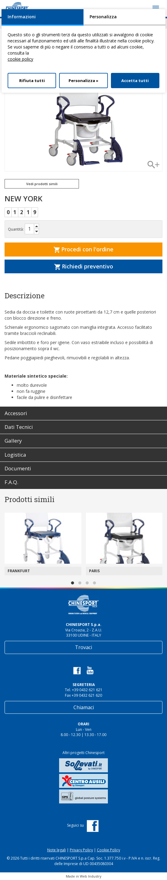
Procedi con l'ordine (83, 249)
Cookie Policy (108, 850)
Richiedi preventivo (83, 266)
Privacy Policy (81, 850)
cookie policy (20, 59)
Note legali (56, 850)
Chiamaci (83, 707)
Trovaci (83, 647)
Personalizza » (83, 80)
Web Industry (90, 876)
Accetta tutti (135, 80)
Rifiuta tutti (32, 80)
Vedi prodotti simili (42, 183)
